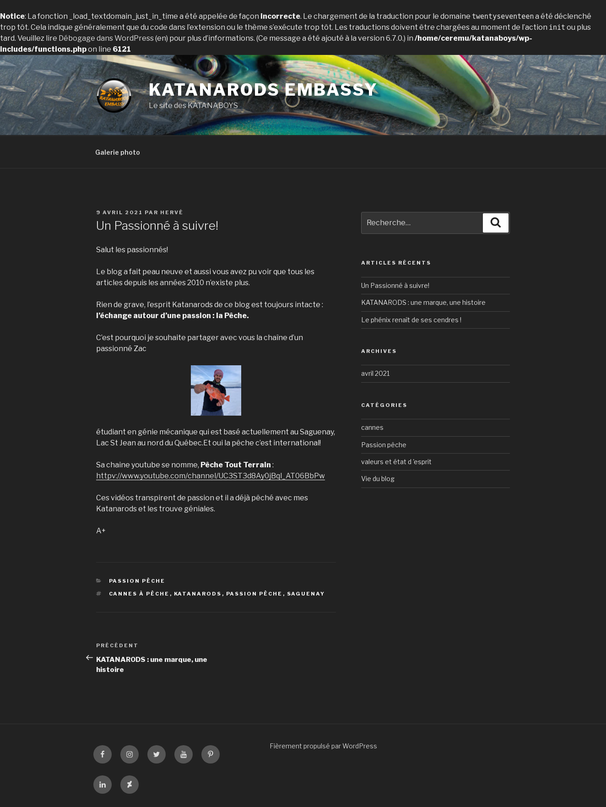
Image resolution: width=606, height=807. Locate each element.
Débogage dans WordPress (106, 38)
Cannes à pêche (139, 593)
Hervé (172, 212)
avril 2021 (375, 373)
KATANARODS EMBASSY (263, 90)
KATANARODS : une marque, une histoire (423, 302)
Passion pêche (137, 581)
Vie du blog (378, 478)
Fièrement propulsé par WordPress (323, 746)
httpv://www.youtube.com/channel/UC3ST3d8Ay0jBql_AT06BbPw (210, 475)
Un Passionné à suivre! (395, 285)
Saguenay (306, 593)
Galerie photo (117, 152)
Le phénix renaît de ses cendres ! (411, 320)
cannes (372, 427)
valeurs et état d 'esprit (396, 462)
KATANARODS (198, 593)
